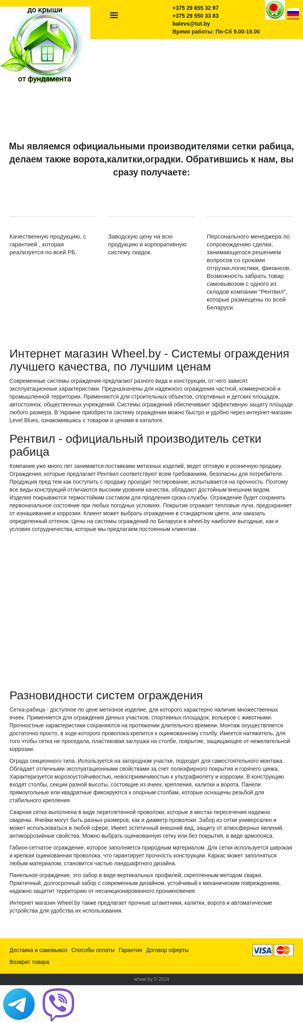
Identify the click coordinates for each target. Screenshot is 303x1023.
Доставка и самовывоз (38, 950)
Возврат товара (29, 962)
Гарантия (130, 950)
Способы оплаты (93, 950)
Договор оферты (167, 950)
